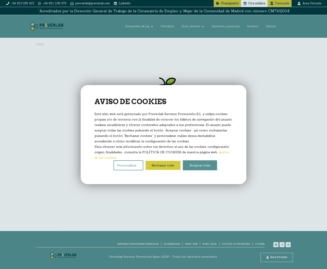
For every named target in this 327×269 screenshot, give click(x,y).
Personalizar (126, 165)
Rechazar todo (163, 165)
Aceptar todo (200, 165)
